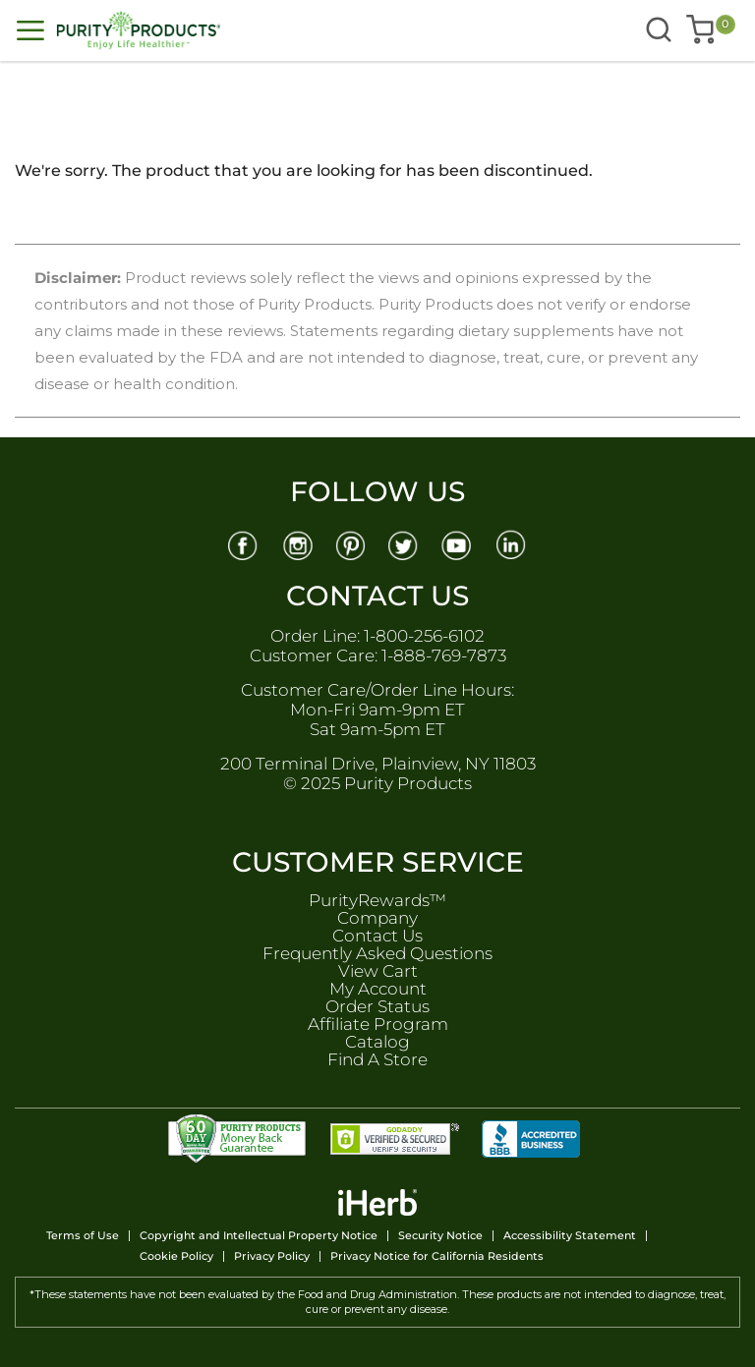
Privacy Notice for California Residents (437, 1256)
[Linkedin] (513, 544)
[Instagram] (296, 544)
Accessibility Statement (569, 1235)
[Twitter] (405, 544)
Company (377, 918)
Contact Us (377, 935)
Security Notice (440, 1235)
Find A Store (377, 1059)
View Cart (378, 971)
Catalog (377, 1042)
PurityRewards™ (377, 900)
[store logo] (197, 30)
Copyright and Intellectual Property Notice (259, 1235)
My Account (378, 988)
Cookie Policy (176, 1256)
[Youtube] (459, 544)
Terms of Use (82, 1235)
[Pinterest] (351, 544)
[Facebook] (242, 544)
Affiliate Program (378, 1024)
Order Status (377, 1006)
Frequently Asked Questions (377, 953)
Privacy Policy (272, 1256)
